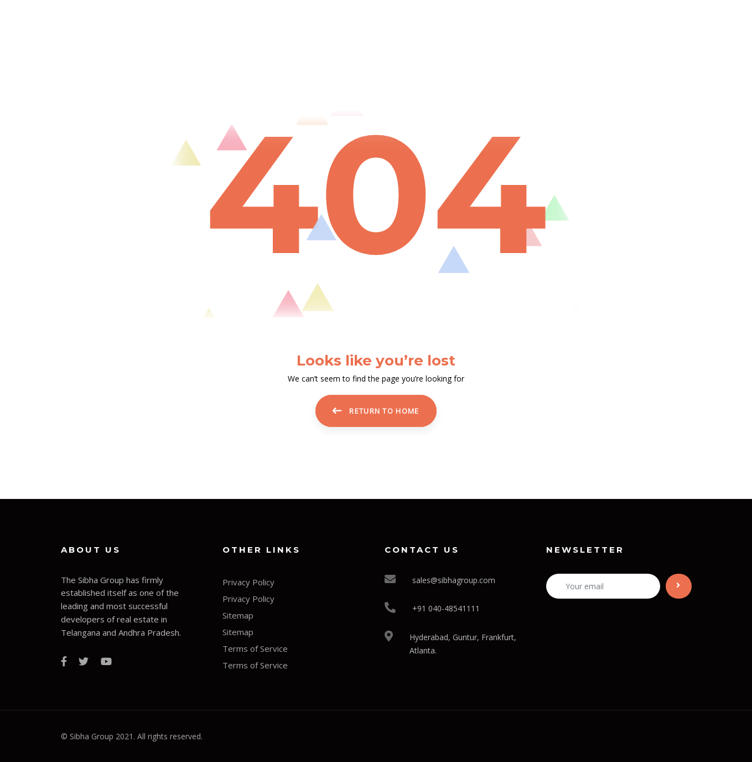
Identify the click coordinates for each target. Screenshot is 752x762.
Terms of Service (255, 648)
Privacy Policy (248, 582)
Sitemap (237, 615)
